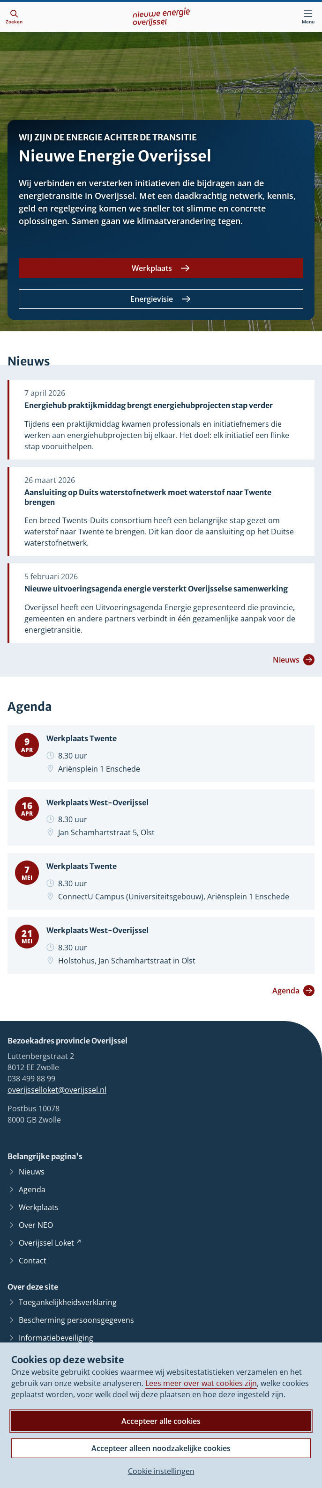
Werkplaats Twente (81, 738)
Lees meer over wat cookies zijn (201, 1383)
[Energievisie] (161, 299)
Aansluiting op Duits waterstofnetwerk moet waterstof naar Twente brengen (147, 497)
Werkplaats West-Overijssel (97, 802)
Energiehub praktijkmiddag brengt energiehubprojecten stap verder (148, 405)
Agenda (293, 990)
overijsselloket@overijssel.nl (56, 1090)
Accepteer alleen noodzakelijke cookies (161, 1448)
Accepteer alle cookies (161, 1421)
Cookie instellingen (161, 1471)
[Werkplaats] (161, 268)
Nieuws (294, 659)
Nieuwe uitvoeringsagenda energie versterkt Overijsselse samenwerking (156, 588)
